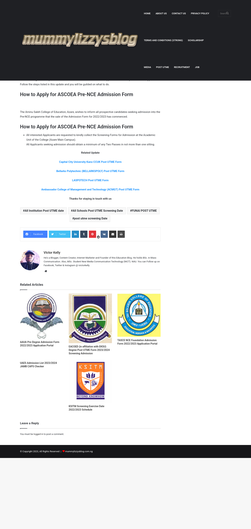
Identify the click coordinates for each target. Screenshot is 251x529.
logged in (38, 505)
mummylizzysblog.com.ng (79, 522)
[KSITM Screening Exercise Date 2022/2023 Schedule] (90, 452)
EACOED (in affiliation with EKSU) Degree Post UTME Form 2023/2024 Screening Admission (89, 421)
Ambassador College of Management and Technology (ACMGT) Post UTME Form (90, 260)
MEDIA (147, 67)
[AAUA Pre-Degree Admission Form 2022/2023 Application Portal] (41, 387)
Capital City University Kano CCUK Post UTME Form (90, 233)
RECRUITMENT (182, 67)
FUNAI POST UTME (144, 282)
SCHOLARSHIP (196, 40)
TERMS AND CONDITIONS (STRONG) (163, 40)
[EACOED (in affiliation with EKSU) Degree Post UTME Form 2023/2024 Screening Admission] (90, 389)
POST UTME (162, 67)
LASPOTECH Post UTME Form (90, 251)
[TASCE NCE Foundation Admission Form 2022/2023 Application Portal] (139, 386)
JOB (197, 67)
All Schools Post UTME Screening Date (98, 282)
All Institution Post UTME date (44, 282)
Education (36, 88)
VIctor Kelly (32, 124)
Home (24, 88)
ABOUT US (161, 13)
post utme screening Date (90, 289)
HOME (147, 13)
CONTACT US (179, 13)
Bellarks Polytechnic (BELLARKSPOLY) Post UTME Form (90, 242)
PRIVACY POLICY (200, 13)
